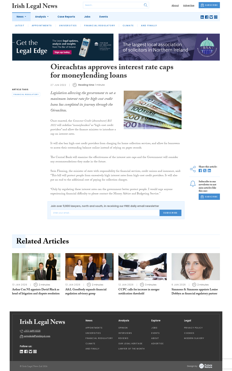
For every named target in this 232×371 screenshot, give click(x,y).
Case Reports (66, 16)
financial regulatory (26, 94)
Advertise (188, 5)
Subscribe (170, 212)
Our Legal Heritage (130, 343)
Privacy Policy (193, 327)
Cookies (189, 333)
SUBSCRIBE (209, 5)
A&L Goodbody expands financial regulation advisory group (85, 291)
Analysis (41, 16)
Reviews (123, 338)
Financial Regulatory (99, 25)
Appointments (42, 25)
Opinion (123, 327)
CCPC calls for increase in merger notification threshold (138, 291)
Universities (68, 25)
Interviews (125, 333)
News (20, 16)
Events (103, 16)
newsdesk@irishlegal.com (37, 336)
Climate (128, 25)
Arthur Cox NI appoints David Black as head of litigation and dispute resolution (36, 291)
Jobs (87, 16)
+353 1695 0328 (32, 331)
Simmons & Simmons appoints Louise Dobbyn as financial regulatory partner (195, 291)
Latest (19, 25)
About (175, 5)
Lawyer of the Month (131, 348)
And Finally (149, 25)
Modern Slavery (194, 338)
